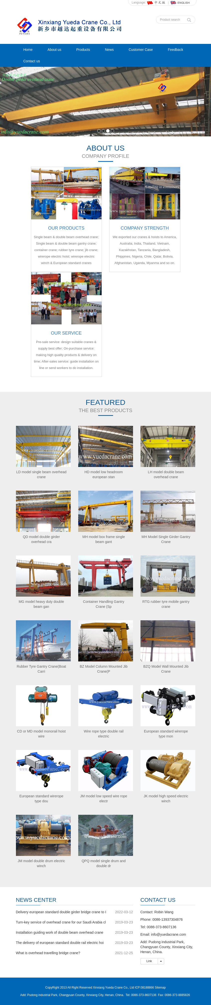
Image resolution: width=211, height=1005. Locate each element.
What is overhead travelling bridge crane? (48, 953)
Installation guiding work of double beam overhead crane (59, 932)
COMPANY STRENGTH (145, 228)
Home (28, 50)
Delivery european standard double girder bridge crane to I (61, 912)
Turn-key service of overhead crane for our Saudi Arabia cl (61, 922)
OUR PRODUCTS (66, 228)
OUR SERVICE (66, 333)
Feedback (175, 50)
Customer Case (141, 50)
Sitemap (160, 987)
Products (83, 50)
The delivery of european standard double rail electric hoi (60, 943)
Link (149, 961)
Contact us (31, 61)
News (109, 50)
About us (54, 50)
